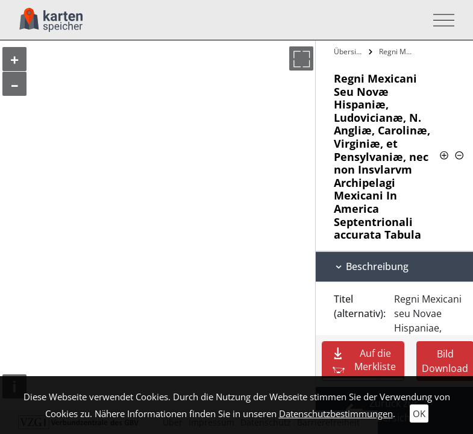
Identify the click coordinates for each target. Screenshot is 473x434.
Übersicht (350, 51)
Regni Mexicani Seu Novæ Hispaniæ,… (398, 51)
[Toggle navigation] (440, 20)
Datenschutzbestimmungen (336, 413)
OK (419, 413)
